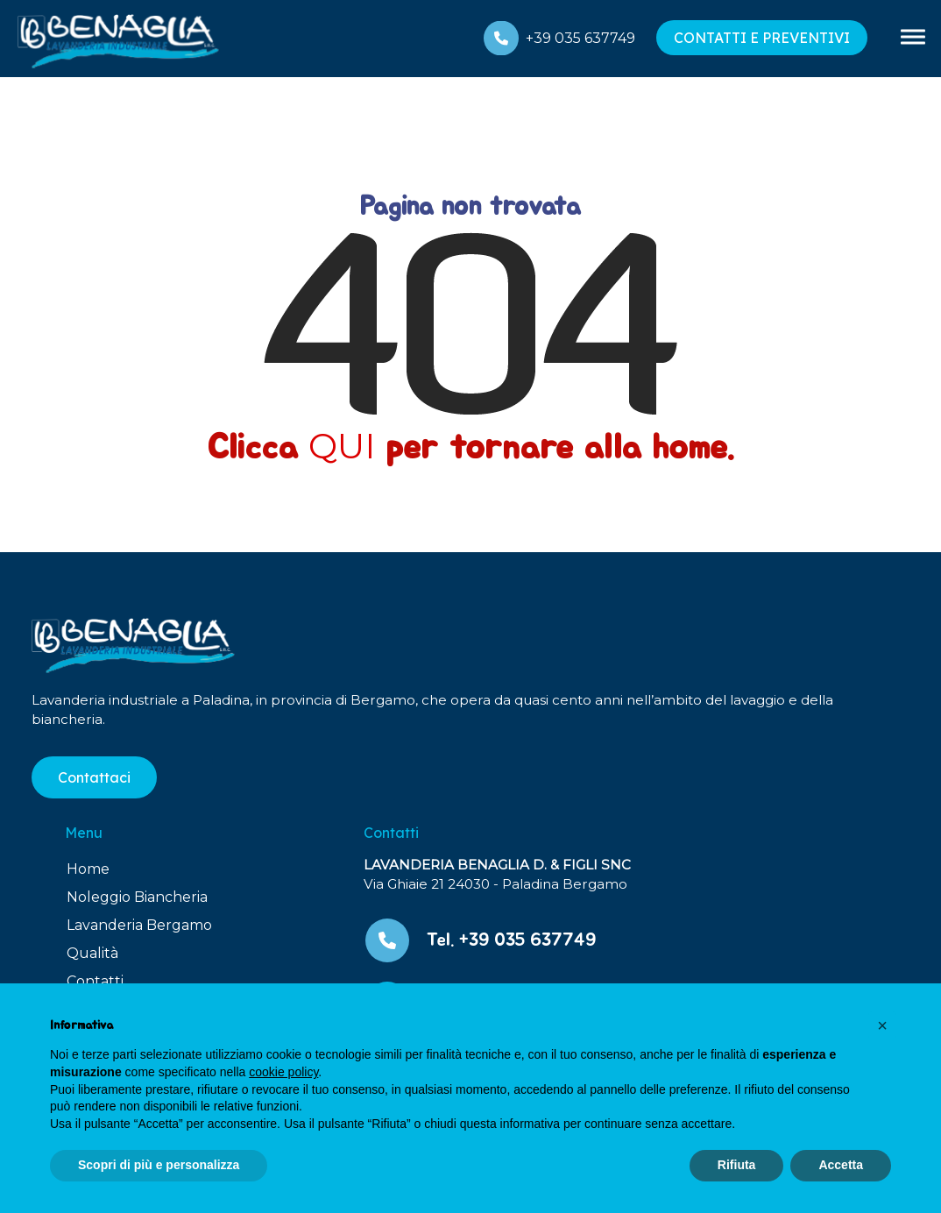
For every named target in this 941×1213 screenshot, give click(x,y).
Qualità (92, 953)
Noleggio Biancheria (137, 897)
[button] (882, 1025)
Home (88, 869)
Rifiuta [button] (737, 1165)
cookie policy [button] (283, 1072)
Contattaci (94, 777)
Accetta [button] (840, 1165)
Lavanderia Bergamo (139, 925)
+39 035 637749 (580, 38)
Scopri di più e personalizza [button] (158, 1165)
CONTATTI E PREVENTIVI (762, 37)
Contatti (95, 981)
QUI (341, 445)
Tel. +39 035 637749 (511, 940)
